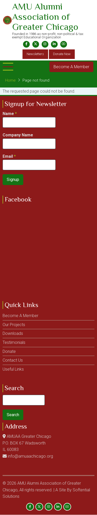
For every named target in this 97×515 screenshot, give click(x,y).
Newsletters (35, 54)
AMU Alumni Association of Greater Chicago (45, 16)
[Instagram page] (45, 44)
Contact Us (13, 360)
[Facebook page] (26, 44)
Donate (9, 351)
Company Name (18, 135)
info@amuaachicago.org (30, 456)
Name (8, 113)
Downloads (13, 333)
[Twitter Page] (36, 44)
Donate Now (62, 54)
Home (10, 80)
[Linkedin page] (54, 44)
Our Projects (14, 324)
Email (8, 156)
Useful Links (13, 369)
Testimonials (14, 342)
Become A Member (71, 66)
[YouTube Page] (64, 44)
